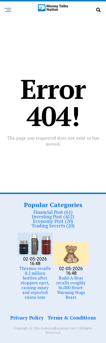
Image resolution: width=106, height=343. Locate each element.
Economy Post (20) (53, 221)
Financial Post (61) (53, 212)
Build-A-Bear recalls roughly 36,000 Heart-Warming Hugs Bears (71, 287)
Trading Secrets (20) (53, 225)
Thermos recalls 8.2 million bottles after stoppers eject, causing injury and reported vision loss (35, 282)
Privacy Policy (27, 317)
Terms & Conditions (71, 317)
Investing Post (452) (53, 216)
